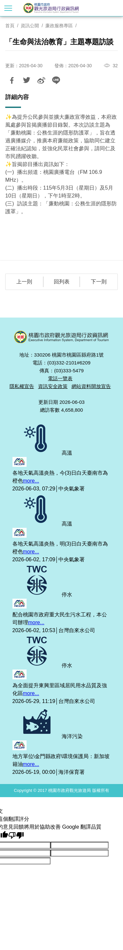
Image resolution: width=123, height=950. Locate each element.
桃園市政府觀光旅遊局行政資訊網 (61, 8)
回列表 (62, 281)
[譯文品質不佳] (16, 835)
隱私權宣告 (22, 386)
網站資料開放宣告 (91, 386)
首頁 (9, 25)
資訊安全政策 (53, 386)
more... (31, 481)
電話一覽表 (60, 378)
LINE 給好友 (56, 80)
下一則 (99, 281)
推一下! (26, 80)
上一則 (24, 281)
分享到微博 (41, 80)
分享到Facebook (11, 80)
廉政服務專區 (59, 25)
